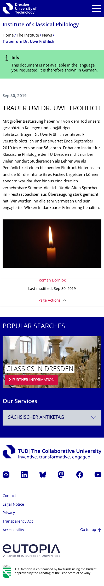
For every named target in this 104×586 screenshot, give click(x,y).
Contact (9, 496)
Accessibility (13, 530)
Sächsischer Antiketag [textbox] (36, 417)
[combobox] (52, 418)
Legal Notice (13, 504)
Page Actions (49, 300)
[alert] (52, 64)
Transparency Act (18, 521)
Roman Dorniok (52, 280)
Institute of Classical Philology (41, 25)
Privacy (9, 513)
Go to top (88, 530)
